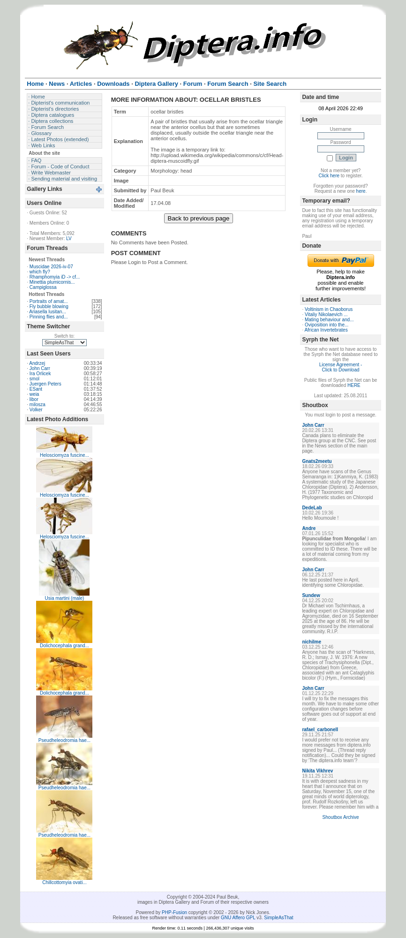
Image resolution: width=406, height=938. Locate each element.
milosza (37, 404)
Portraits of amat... (49, 301)
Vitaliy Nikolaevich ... (326, 314)
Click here (329, 175)
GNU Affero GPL (238, 917)
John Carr (40, 368)
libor (34, 399)
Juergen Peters (45, 383)
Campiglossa (43, 287)
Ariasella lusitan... (47, 311)
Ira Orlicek (40, 373)
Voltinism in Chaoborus (329, 309)
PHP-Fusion (174, 912)
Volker (36, 409)
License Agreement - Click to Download (340, 367)
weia (34, 394)
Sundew (311, 595)
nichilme (311, 641)
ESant (36, 389)
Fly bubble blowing (49, 306)
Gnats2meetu (316, 461)
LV (69, 238)
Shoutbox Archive (341, 817)
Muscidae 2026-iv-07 (51, 266)
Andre (309, 528)
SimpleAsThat (278, 917)
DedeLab (312, 507)
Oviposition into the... (326, 324)
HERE (354, 385)
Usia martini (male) (64, 598)
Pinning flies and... (49, 316)
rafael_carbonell (320, 729)
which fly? (40, 271)
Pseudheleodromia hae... (64, 740)
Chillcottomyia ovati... (64, 882)
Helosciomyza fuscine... (64, 455)
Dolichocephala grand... (64, 645)
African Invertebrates (325, 330)
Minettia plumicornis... (52, 282)
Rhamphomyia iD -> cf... (55, 277)
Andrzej (37, 363)
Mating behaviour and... (329, 319)
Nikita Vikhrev (317, 770)
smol (34, 378)
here (361, 191)
